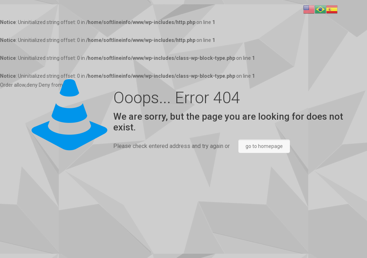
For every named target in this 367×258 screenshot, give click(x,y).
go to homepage (264, 146)
